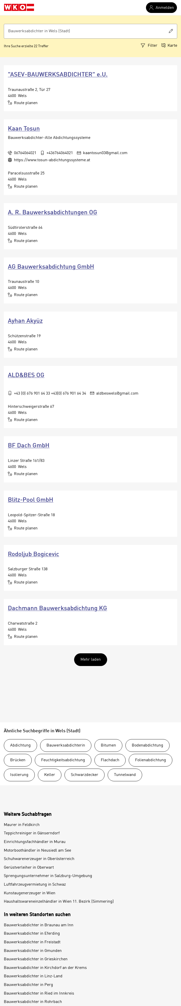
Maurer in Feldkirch (22, 825)
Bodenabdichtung (147, 745)
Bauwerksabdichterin (65, 745)
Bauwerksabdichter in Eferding (32, 934)
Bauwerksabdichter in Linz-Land (33, 976)
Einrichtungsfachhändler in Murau (34, 842)
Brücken (17, 760)
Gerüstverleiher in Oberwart (29, 868)
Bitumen (108, 745)
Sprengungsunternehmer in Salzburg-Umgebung (48, 876)
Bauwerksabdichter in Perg (28, 985)
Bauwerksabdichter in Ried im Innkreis (39, 994)
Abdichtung (20, 745)
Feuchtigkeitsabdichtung (63, 760)
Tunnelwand (125, 775)
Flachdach (110, 760)
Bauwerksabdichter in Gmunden (33, 951)
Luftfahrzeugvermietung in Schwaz (35, 885)
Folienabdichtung (150, 760)
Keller (49, 775)
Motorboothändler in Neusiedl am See (37, 851)
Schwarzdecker (84, 775)
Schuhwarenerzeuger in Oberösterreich (39, 859)
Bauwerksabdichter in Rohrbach (33, 1002)
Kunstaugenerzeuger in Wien (29, 893)
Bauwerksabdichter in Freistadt (32, 942)
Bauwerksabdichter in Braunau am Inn (38, 925)
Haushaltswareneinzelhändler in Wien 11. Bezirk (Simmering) (59, 902)
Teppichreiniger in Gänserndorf (32, 833)
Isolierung (19, 775)
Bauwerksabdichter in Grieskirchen (36, 959)
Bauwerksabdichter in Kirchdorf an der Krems (45, 968)
